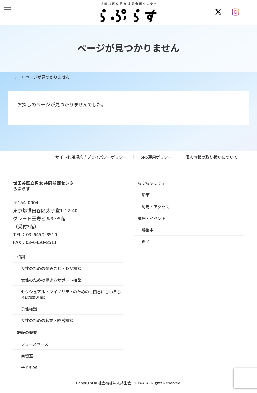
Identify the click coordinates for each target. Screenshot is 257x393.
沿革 (146, 195)
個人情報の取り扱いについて (211, 157)
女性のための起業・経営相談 (47, 320)
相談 (21, 256)
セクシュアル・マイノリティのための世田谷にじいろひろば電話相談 (71, 294)
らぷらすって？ (151, 183)
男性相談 (29, 308)
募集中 (148, 229)
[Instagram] (237, 12)
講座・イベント (152, 218)
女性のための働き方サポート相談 (51, 280)
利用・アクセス (155, 206)
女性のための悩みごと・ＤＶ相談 (51, 268)
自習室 (27, 355)
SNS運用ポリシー (156, 157)
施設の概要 (27, 332)
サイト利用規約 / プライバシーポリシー (91, 157)
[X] (219, 12)
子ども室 (29, 367)
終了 (146, 241)
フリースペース (34, 344)
